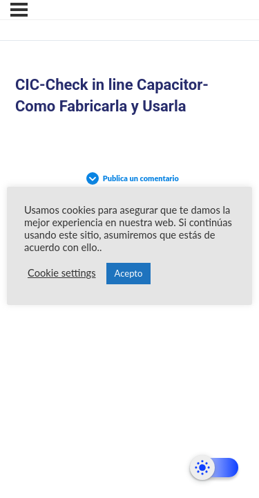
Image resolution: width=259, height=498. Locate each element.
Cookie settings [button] (62, 273)
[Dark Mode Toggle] (214, 467)
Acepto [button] (129, 273)
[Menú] (19, 10)
